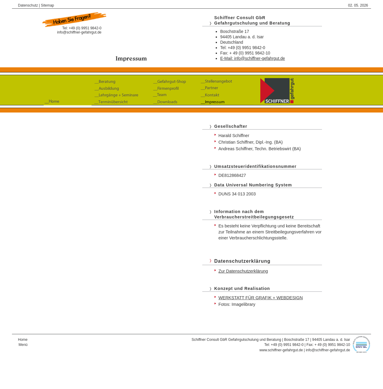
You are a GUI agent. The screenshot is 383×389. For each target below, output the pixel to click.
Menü (23, 345)
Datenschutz (28, 5)
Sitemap (47, 5)
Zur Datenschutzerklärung (243, 271)
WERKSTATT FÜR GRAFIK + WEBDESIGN (260, 297)
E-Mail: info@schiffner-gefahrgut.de (252, 58)
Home (23, 340)
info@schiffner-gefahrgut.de (79, 32)
